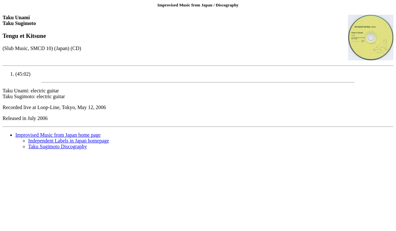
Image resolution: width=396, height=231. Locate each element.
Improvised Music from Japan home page (58, 135)
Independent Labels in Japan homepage (68, 140)
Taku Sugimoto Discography (57, 146)
